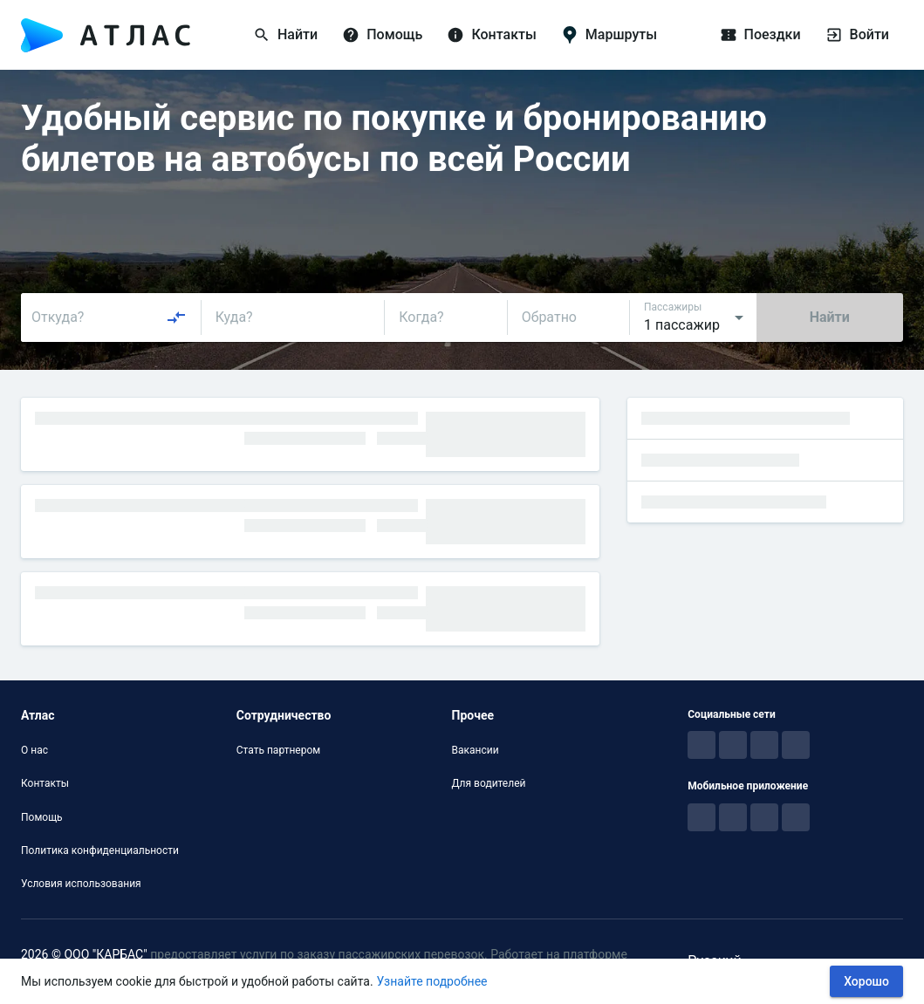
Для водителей (489, 783)
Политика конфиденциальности (100, 850)
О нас (34, 750)
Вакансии (475, 750)
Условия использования (81, 884)
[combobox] (109, 317)
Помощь (42, 817)
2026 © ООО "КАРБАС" (84, 954)
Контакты (45, 783)
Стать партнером (278, 750)
